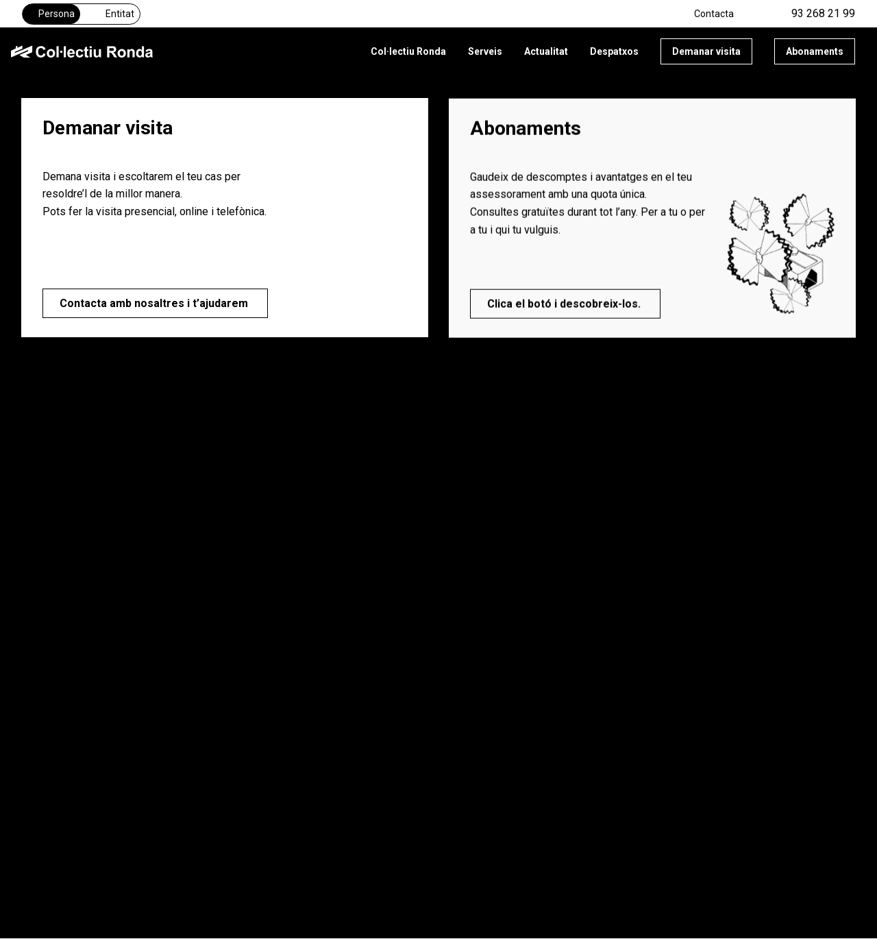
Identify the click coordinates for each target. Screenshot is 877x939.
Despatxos (614, 51)
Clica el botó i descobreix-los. (565, 306)
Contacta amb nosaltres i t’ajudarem (155, 303)
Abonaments (814, 51)
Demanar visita (706, 51)
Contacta (714, 13)
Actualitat (546, 51)
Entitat (112, 13)
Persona (51, 13)
